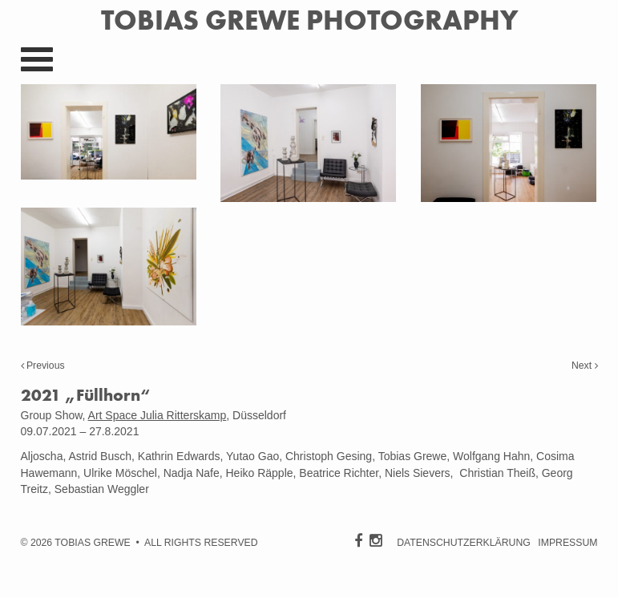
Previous (43, 365)
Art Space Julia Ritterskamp (157, 415)
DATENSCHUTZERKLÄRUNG (464, 542)
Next (585, 365)
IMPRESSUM (567, 542)
